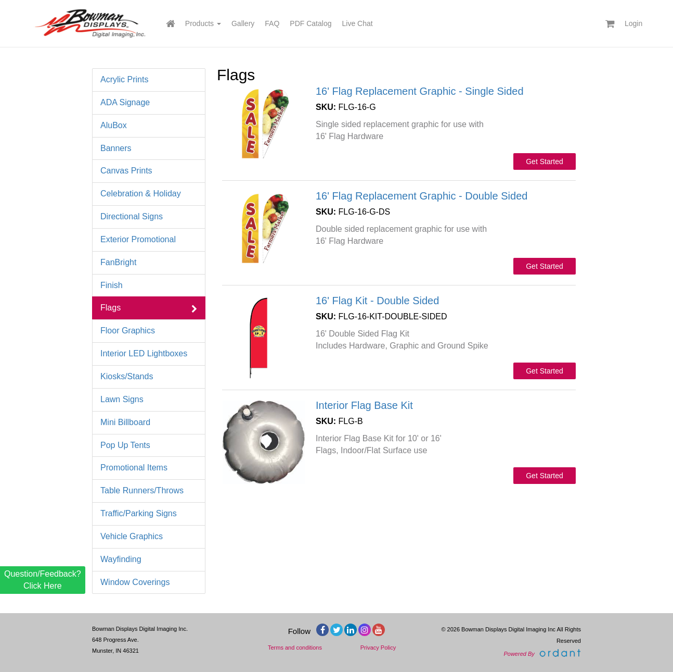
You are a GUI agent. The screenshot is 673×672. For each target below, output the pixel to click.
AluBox (148, 126)
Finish (148, 286)
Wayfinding (148, 560)
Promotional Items (148, 468)
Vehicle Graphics (148, 537)
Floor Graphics (148, 331)
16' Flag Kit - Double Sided (377, 300)
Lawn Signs (148, 400)
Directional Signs (148, 217)
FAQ (272, 23)
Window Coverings (148, 583)
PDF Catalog (310, 23)
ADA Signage (148, 103)
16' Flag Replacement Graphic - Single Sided (420, 91)
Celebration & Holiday (148, 194)
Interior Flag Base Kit (364, 405)
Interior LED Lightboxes (148, 354)
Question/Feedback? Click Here (42, 579)
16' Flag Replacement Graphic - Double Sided (421, 196)
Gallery (242, 23)
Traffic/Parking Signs (148, 514)
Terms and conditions (295, 647)
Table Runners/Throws (148, 491)
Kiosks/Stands (148, 377)
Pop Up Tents (148, 446)
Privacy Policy (378, 647)
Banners (148, 149)
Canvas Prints (148, 171)
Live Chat (357, 23)
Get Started (544, 161)
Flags (148, 308)
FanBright (148, 263)
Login (633, 23)
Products (203, 23)
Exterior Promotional (148, 240)
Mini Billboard (148, 423)
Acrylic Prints (148, 80)
